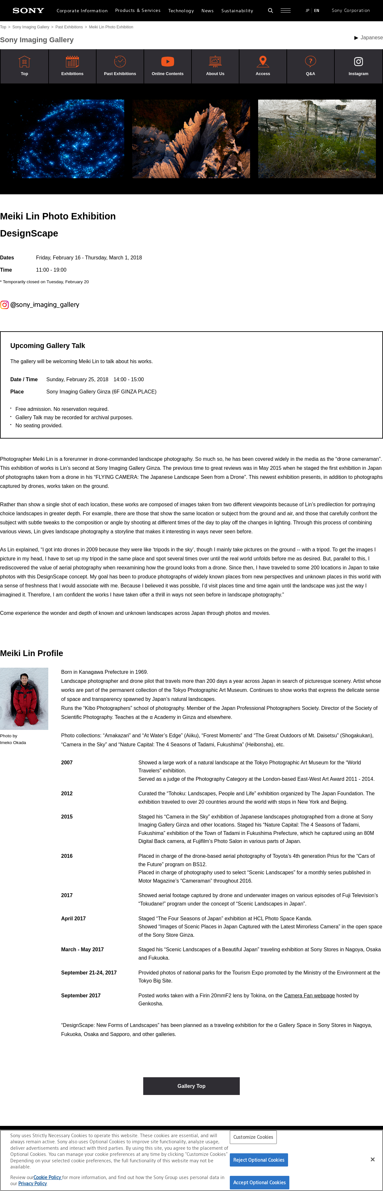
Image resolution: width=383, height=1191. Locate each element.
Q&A (310, 73)
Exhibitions (72, 73)
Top (3, 27)
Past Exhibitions (69, 27)
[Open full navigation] (286, 10)
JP (307, 11)
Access (263, 73)
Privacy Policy (32, 1183)
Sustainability (237, 11)
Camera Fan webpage (309, 995)
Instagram (358, 73)
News (207, 11)
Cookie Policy (47, 1177)
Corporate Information (82, 11)
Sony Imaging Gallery (30, 27)
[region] (191, 1160)
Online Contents (168, 73)
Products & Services (138, 10)
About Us (215, 73)
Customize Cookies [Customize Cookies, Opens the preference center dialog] (253, 1137)
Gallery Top (192, 1086)
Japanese (372, 37)
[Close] (373, 1159)
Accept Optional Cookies (259, 1182)
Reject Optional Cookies (259, 1160)
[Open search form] (271, 10)
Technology (181, 11)
